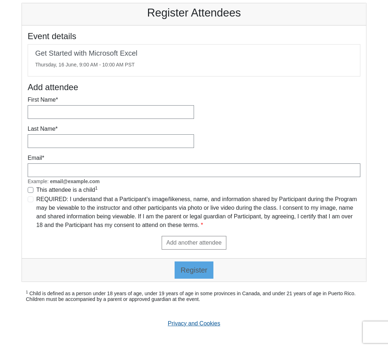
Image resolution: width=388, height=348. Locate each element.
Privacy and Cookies (194, 323)
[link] (194, 60)
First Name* (43, 100)
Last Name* (43, 129)
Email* (36, 158)
